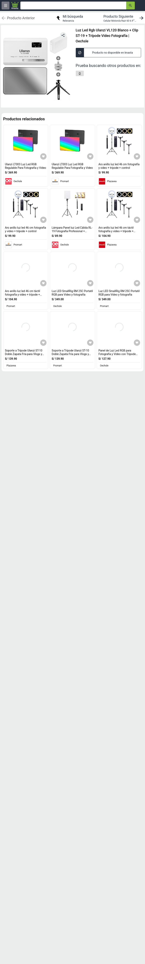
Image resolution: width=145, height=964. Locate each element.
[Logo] (15, 5)
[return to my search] (69, 18)
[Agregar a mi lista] (43, 156)
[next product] (124, 18)
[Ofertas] (73, 5)
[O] (80, 73)
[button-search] (130, 5)
